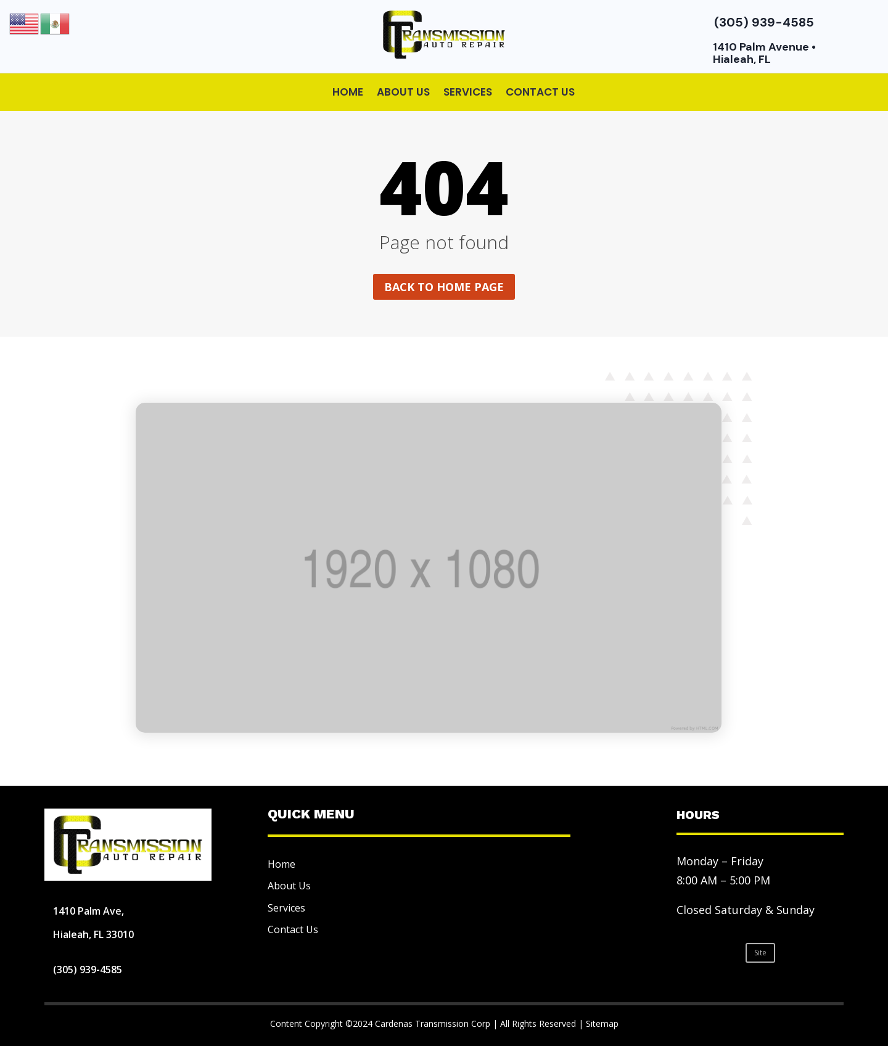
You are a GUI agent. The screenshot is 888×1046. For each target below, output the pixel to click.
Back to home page (444, 286)
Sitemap (602, 1023)
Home (347, 91)
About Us (403, 91)
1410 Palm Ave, (88, 911)
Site (760, 952)
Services (467, 91)
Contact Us (540, 91)
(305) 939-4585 (764, 22)
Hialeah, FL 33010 (93, 934)
